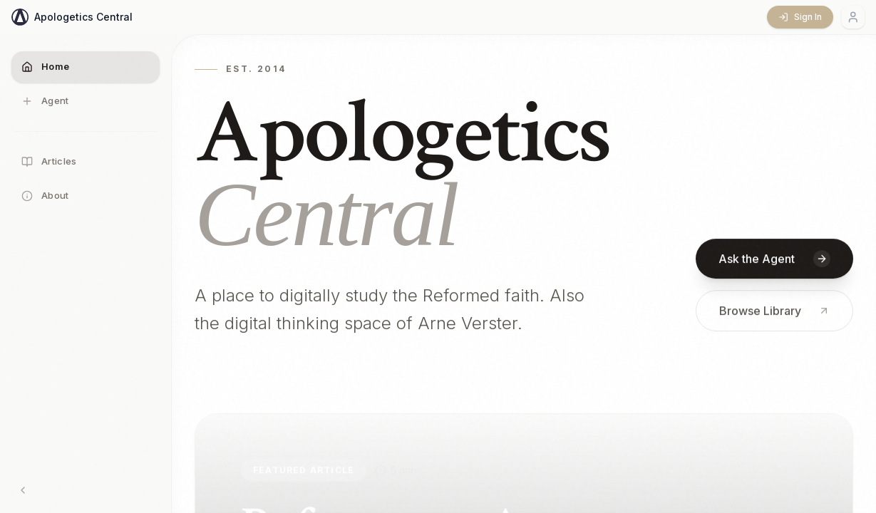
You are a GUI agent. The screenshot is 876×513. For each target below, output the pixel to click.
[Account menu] (853, 17)
